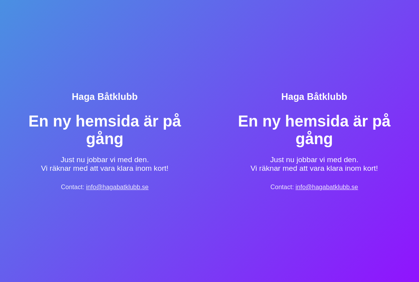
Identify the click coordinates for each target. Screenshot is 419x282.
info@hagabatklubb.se (117, 187)
